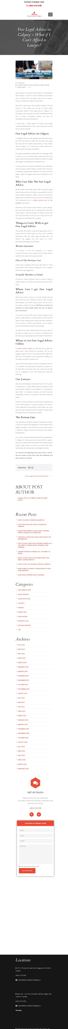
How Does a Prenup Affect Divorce (31, 575)
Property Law (23, 621)
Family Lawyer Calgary (24, 348)
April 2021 (22, 711)
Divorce (21, 608)
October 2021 (23, 684)
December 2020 (23, 729)
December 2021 (23, 676)
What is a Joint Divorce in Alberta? (31, 520)
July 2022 (21, 645)
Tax (19, 630)
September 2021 (24, 689)
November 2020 (23, 733)
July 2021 (21, 698)
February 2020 (23, 769)
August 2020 (22, 742)
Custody (21, 603)
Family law (22, 612)
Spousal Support (24, 625)
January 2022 (23, 671)
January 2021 (23, 724)
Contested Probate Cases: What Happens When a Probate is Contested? (33, 532)
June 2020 (21, 751)
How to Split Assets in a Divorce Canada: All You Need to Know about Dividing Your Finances (35, 545)
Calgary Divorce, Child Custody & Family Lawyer (33, 85)
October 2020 (23, 738)
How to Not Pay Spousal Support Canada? (34, 564)
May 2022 (21, 654)
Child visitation (24, 599)
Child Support (23, 594)
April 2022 (22, 658)
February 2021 (23, 720)
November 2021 (23, 680)
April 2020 (22, 760)
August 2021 (22, 693)
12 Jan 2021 (21, 83)
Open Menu (50, 14)
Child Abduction (24, 590)
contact (19, 980)
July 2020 (21, 746)
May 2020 (21, 755)
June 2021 (21, 702)
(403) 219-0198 (35, 5)
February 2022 (23, 667)
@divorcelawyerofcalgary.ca (31, 980)
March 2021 (22, 715)
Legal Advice (22, 87)
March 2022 (22, 662)
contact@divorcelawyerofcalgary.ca (28, 1006)
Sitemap (19, 1010)
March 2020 (22, 764)
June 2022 (21, 649)
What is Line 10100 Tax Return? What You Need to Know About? (33, 559)
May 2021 (21, 707)
